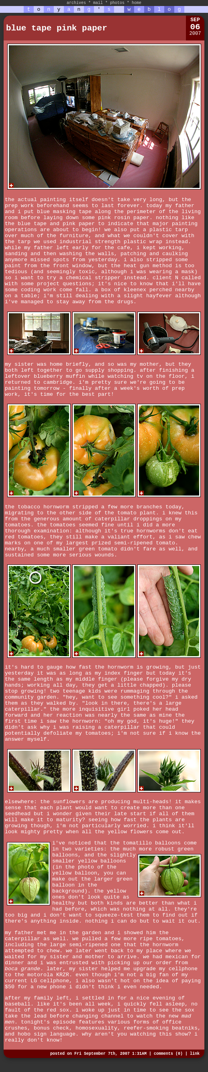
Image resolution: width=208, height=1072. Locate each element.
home (136, 3)
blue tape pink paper (56, 28)
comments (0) (168, 1054)
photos (117, 3)
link (195, 1054)
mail (98, 3)
